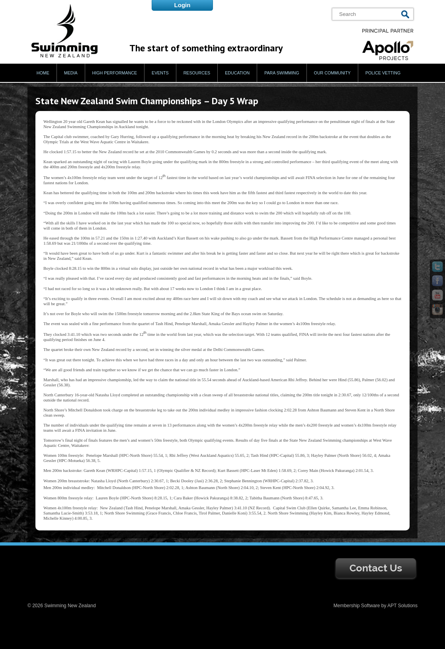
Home (43, 72)
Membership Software (357, 605)
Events (160, 72)
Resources (197, 72)
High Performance (114, 72)
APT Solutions (402, 605)
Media (71, 72)
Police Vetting (382, 72)
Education (237, 72)
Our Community (332, 72)
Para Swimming (281, 72)
